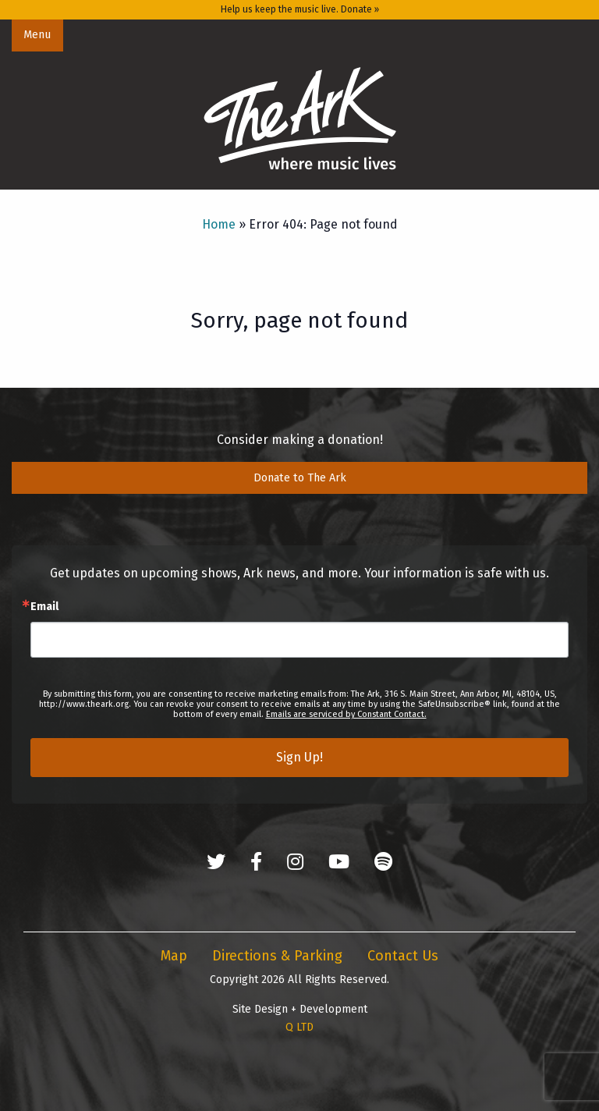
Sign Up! (299, 757)
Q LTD (299, 1027)
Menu (37, 34)
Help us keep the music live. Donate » (300, 9)
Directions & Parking (277, 955)
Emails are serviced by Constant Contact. (346, 714)
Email (44, 607)
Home (219, 224)
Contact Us (402, 955)
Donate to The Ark (299, 478)
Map (174, 955)
